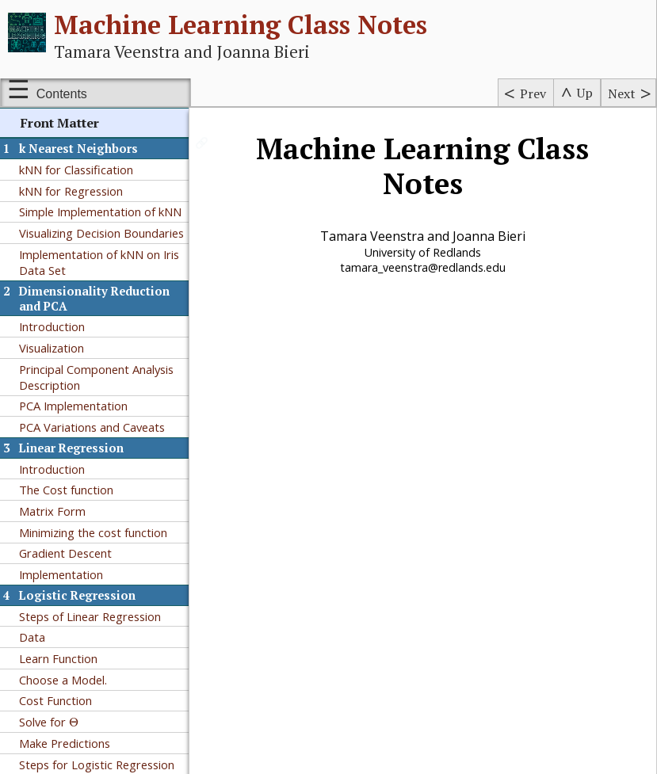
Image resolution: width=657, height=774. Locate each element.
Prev (533, 93)
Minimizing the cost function (93, 532)
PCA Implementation (73, 406)
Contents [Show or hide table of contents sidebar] (61, 94)
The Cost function (66, 490)
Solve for (48, 722)
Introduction (52, 326)
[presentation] (73, 722)
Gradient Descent (65, 553)
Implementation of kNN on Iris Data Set (99, 262)
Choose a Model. (63, 680)
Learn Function (58, 658)
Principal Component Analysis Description (96, 377)
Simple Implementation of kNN (100, 211)
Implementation (61, 574)
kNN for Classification (76, 169)
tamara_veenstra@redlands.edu (423, 267)
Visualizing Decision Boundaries (101, 233)
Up (585, 92)
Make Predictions (64, 743)
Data (32, 637)
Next (622, 93)
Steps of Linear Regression (90, 616)
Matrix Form (52, 511)
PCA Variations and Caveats (92, 427)
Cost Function (55, 700)
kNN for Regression (71, 191)
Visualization (51, 348)
